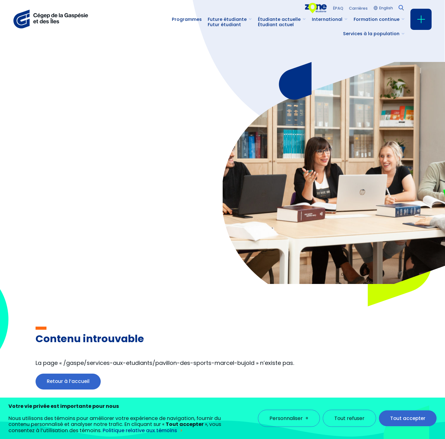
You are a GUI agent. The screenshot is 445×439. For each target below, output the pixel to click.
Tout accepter (407, 411)
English (386, 8)
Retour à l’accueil (68, 381)
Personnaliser (288, 411)
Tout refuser (349, 411)
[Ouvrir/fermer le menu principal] (421, 19)
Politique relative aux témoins (140, 423)
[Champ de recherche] (401, 7)
